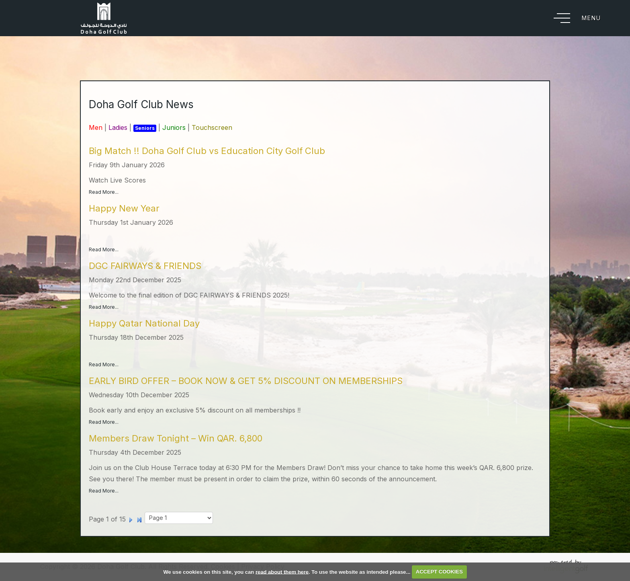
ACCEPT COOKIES (439, 572)
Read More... (104, 192)
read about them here (282, 572)
